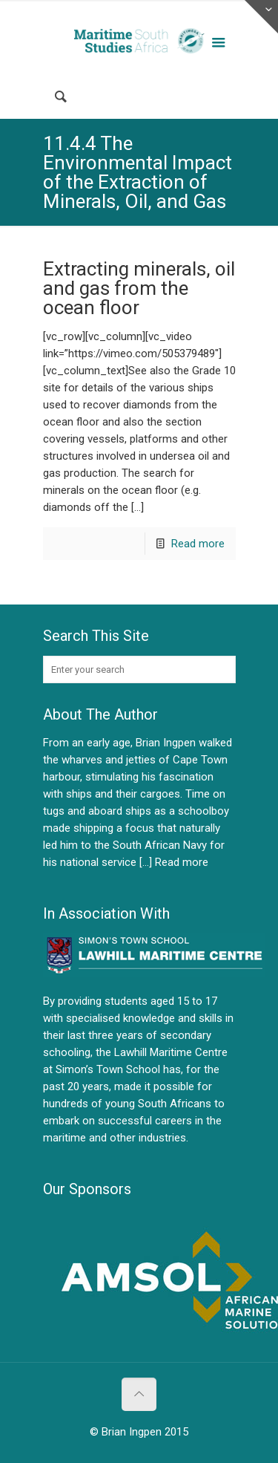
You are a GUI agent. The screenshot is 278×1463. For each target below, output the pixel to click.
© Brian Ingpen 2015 (139, 1431)
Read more (198, 543)
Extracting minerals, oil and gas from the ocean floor (139, 288)
